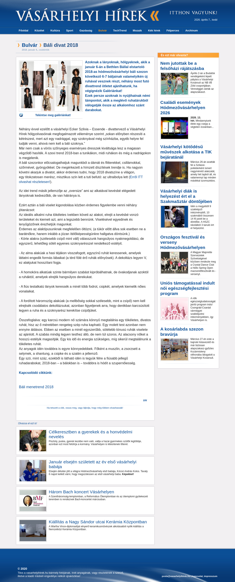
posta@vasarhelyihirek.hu (176, 576)
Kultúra (55, 30)
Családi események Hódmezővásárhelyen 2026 (182, 107)
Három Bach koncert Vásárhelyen (81, 491)
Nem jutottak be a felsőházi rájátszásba (182, 66)
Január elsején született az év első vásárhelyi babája (92, 464)
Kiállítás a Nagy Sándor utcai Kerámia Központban (98, 521)
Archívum (191, 30)
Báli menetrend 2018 (36, 387)
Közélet (39, 30)
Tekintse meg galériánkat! (53, 115)
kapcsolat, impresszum (204, 576)
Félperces (172, 30)
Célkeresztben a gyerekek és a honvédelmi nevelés (90, 434)
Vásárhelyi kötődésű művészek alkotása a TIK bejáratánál (186, 151)
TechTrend (120, 30)
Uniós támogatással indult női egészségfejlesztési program (187, 288)
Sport (69, 30)
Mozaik (137, 30)
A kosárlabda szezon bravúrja (181, 332)
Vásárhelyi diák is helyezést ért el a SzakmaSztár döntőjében (186, 196)
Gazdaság (85, 30)
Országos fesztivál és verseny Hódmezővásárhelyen (182, 242)
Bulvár (102, 30)
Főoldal (23, 30)
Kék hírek (154, 30)
